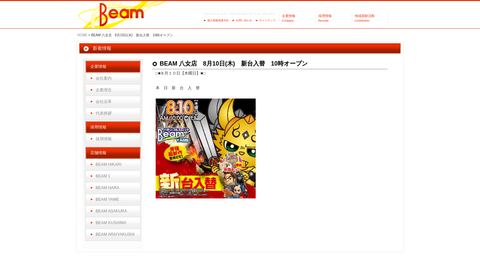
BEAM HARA (107, 187)
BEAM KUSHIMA (111, 222)
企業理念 (104, 90)
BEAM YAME (107, 199)
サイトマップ (267, 20)
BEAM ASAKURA (111, 211)
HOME (82, 35)
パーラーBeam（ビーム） (122, 15)
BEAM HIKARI (108, 164)
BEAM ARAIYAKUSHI (115, 234)
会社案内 (104, 78)
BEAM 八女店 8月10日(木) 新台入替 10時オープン (234, 63)
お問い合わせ (244, 20)
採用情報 (104, 138)
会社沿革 (104, 101)
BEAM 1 (103, 176)
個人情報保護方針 (218, 20)
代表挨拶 (104, 113)
